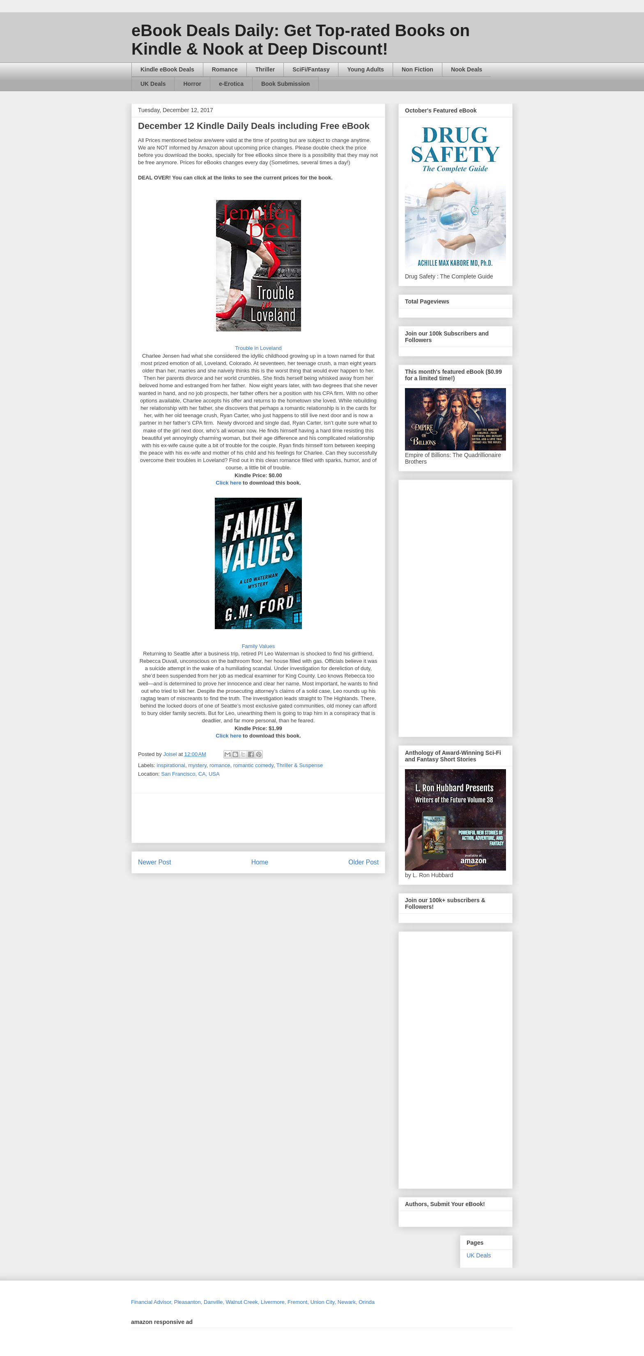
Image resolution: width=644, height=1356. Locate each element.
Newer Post (154, 862)
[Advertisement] (337, 818)
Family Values (258, 646)
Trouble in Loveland (258, 348)
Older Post (363, 862)
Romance (225, 69)
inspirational (171, 765)
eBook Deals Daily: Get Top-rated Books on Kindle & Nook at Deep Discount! (300, 39)
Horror (192, 83)
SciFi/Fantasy (310, 69)
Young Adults (365, 69)
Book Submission (285, 83)
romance (219, 765)
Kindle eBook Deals (167, 69)
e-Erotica (231, 83)
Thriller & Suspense (299, 765)
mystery (197, 765)
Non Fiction (417, 69)
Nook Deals (466, 69)
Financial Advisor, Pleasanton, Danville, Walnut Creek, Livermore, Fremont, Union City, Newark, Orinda (253, 1302)
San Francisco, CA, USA (190, 774)
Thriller (265, 69)
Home (260, 862)
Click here (228, 483)
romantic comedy (253, 765)
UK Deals (153, 83)
